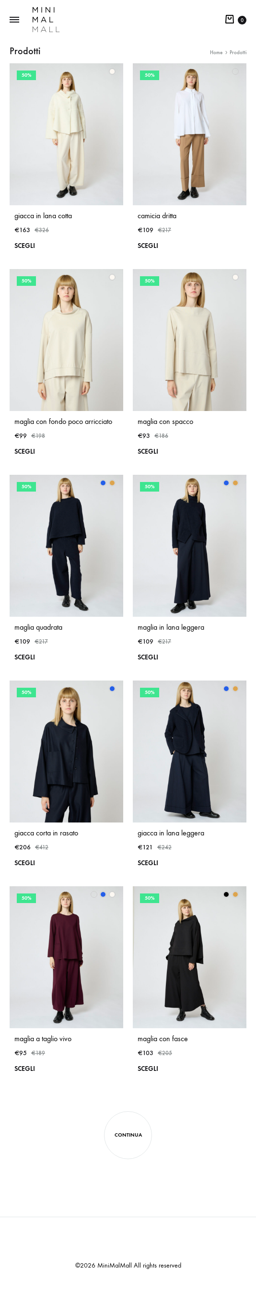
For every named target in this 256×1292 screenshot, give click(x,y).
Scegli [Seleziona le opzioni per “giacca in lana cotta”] (24, 246)
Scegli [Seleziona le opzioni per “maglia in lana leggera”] (148, 657)
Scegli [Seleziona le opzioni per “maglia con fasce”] (148, 1069)
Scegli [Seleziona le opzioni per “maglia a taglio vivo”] (24, 1069)
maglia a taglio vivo (42, 1038)
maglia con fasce (163, 1038)
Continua (128, 1135)
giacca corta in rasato (46, 832)
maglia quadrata (38, 627)
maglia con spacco (165, 421)
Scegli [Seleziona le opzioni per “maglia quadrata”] (24, 657)
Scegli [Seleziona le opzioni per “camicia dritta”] (148, 246)
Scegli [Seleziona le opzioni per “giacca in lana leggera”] (148, 863)
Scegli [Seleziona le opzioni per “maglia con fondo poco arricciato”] (24, 451)
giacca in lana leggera (171, 832)
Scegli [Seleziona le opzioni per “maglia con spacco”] (148, 451)
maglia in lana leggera (171, 627)
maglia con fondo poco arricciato (63, 421)
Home (216, 52)
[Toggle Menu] (14, 20)
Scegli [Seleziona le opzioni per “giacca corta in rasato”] (24, 863)
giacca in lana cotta (43, 215)
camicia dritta (157, 215)
